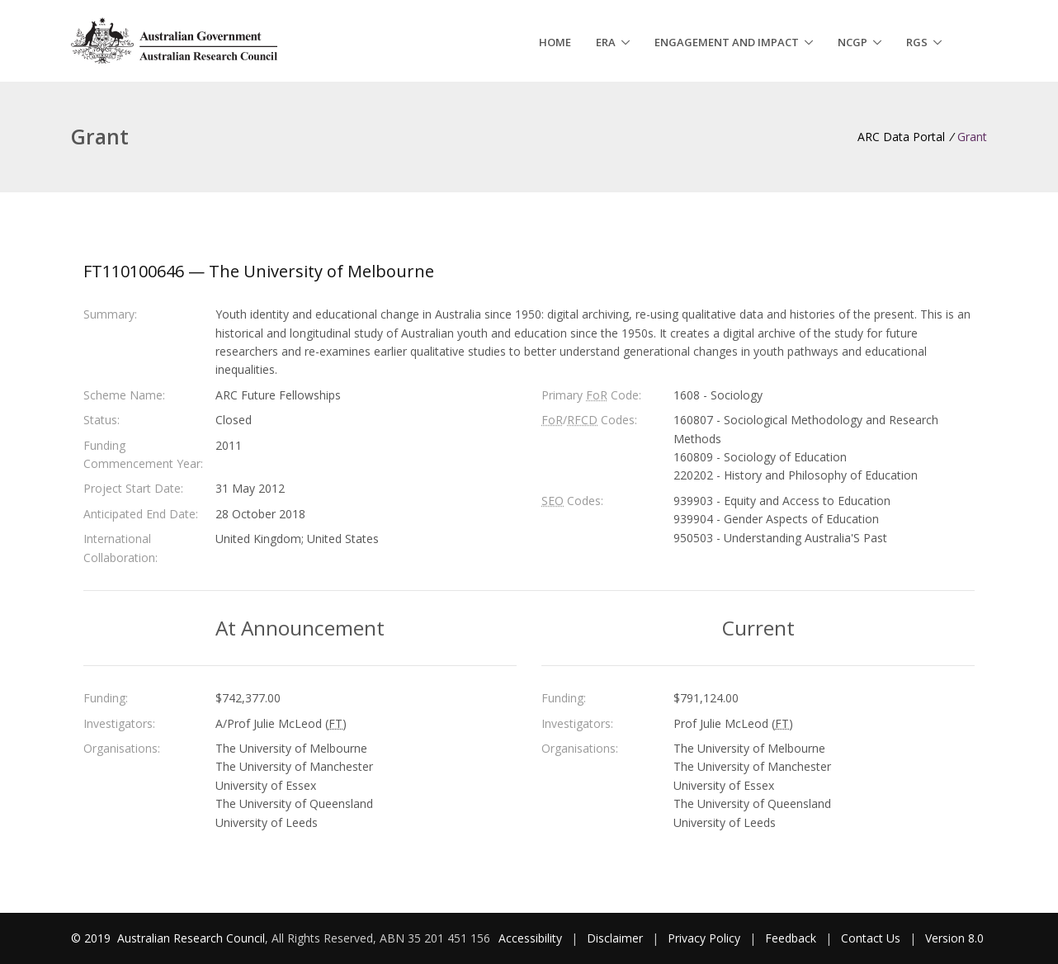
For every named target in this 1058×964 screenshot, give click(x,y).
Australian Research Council (191, 938)
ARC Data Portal (901, 136)
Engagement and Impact (726, 42)
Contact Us (870, 938)
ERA (606, 42)
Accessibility (530, 938)
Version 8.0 (954, 938)
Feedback (790, 938)
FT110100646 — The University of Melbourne (258, 271)
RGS (917, 42)
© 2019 (92, 938)
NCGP (852, 42)
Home (555, 42)
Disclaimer (615, 938)
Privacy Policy (704, 938)
